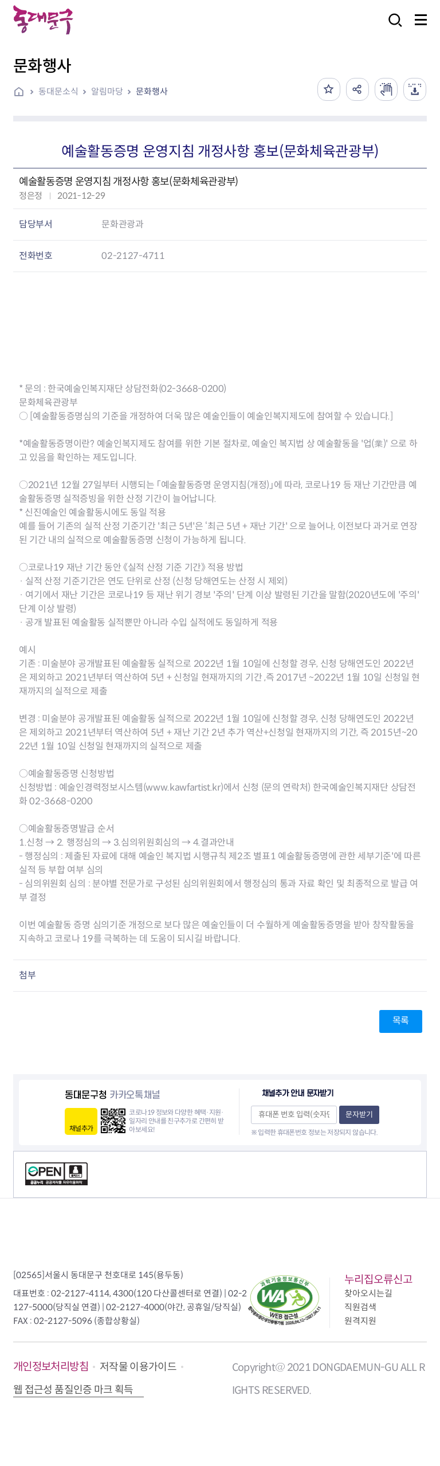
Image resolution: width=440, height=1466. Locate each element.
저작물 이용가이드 (138, 1367)
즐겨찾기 (328, 89)
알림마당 (107, 91)
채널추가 (81, 1128)
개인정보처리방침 (50, 1366)
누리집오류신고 (378, 1279)
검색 (391, 27)
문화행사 (152, 91)
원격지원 (360, 1320)
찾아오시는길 (368, 1293)
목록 (400, 1021)
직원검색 (360, 1307)
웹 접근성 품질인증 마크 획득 (73, 1390)
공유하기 (357, 89)
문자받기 (359, 1114)
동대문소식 (58, 91)
